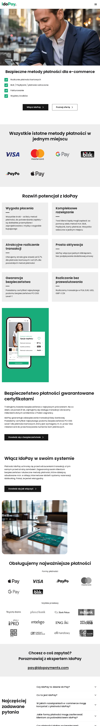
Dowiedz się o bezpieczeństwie (26, 437)
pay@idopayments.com (48, 668)
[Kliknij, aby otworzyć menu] (95, 4)
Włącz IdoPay (35, 107)
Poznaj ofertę (65, 107)
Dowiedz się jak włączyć (22, 488)
